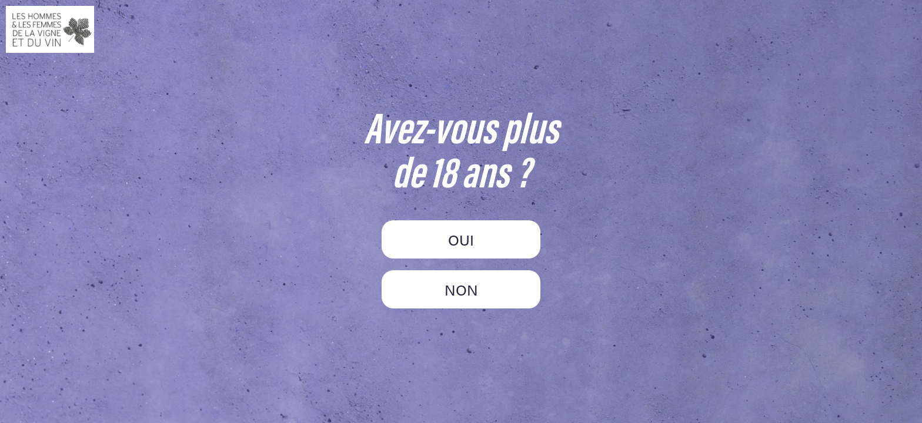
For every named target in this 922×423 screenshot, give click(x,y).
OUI (461, 239)
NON (461, 289)
